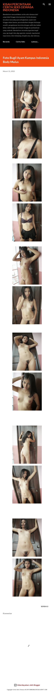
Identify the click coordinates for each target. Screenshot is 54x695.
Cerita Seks (20, 42)
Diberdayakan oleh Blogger (27, 685)
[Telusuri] (43, 4)
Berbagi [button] (44, 606)
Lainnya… (35, 42)
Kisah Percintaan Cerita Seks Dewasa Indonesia (18, 7)
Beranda (6, 42)
